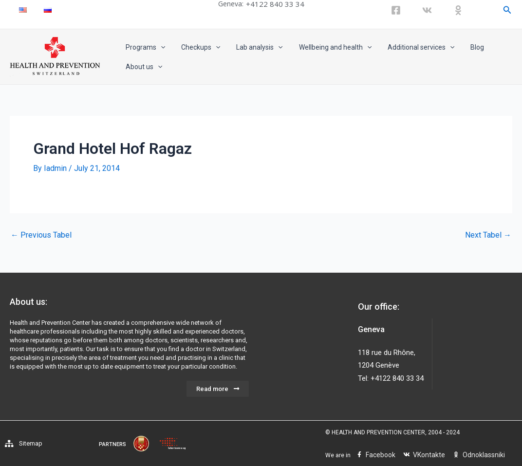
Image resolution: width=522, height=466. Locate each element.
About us (142, 66)
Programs (144, 47)
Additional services (410, 47)
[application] (159, 47)
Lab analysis (253, 47)
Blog (464, 47)
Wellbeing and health (326, 47)
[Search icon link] (507, 10)
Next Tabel (488, 235)
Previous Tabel (41, 235)
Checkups (196, 47)
